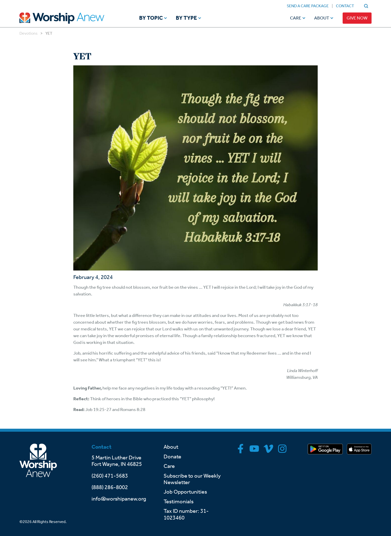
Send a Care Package (308, 5)
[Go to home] (71, 18)
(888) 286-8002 (110, 487)
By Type (186, 18)
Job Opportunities (185, 492)
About (321, 18)
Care (295, 18)
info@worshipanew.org (119, 499)
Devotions (28, 33)
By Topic (151, 18)
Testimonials (179, 501)
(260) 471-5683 (110, 476)
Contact (345, 5)
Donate (172, 456)
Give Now (357, 18)
